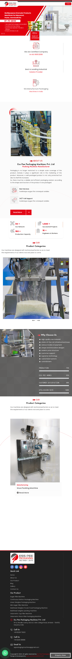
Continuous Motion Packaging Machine (24, 599)
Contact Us (14, 589)
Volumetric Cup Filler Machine (21, 614)
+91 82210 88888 (19, 640)
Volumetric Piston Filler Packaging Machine (25, 616)
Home (12, 575)
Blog (11, 583)
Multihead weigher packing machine (23, 611)
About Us (13, 578)
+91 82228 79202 (19, 632)
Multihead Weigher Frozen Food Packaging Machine (28, 608)
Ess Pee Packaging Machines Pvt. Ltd (49, 654)
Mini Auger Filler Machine (19, 605)
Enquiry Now (60, 655)
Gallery (12, 586)
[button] (2, 21)
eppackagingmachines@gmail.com (26, 647)
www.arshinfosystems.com (35, 656)
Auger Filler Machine (17, 597)
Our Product (14, 581)
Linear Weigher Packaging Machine (22, 602)
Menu (68, 4)
